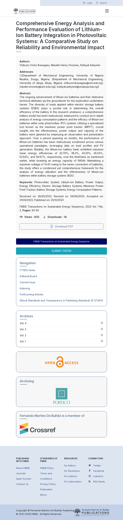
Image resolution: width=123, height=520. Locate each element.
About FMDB (23, 468)
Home (27, 270)
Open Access (23, 478)
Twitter (94, 465)
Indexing (25, 288)
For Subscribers (73, 481)
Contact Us (22, 484)
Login (87, 3)
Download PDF (61, 226)
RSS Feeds (96, 481)
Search (101, 3)
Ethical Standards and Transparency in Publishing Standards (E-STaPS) (61, 300)
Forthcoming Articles (31, 294)
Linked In (95, 476)
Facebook (96, 470)
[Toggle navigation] (107, 11)
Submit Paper (61, 251)
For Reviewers (72, 470)
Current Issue (27, 282)
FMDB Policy (47, 468)
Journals (21, 473)
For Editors (70, 465)
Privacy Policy (48, 484)
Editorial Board (28, 276)
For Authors (70, 476)
